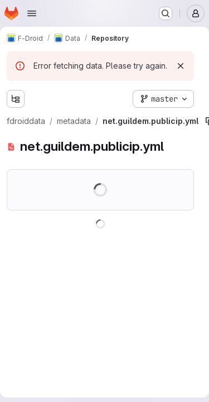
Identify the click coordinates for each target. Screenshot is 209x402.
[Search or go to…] (165, 13)
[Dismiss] (180, 66)
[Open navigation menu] (32, 13)
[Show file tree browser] (16, 99)
